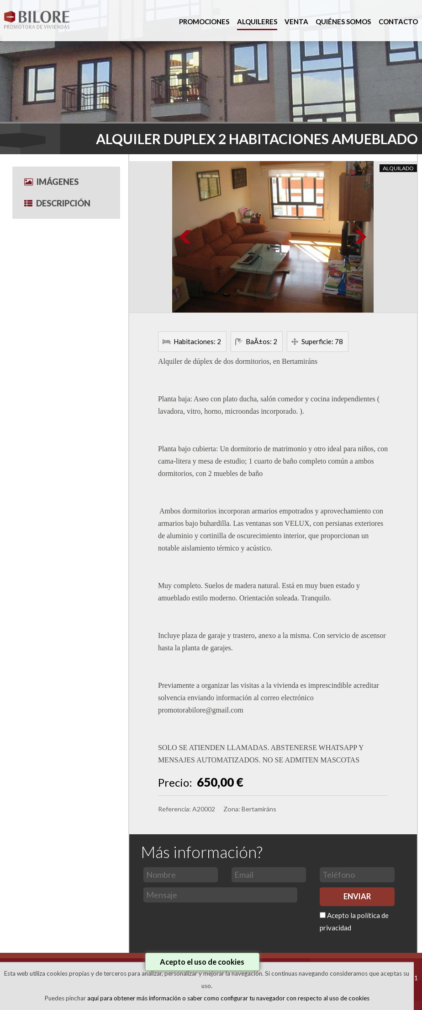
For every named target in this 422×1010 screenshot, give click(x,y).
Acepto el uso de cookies (202, 961)
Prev (186, 237)
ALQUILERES (257, 21)
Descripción (57, 203)
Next (360, 237)
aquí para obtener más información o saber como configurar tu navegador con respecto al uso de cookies (228, 998)
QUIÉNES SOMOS (343, 21)
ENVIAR (357, 896)
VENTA (296, 21)
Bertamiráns (259, 809)
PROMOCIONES (204, 21)
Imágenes (51, 182)
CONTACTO (398, 21)
